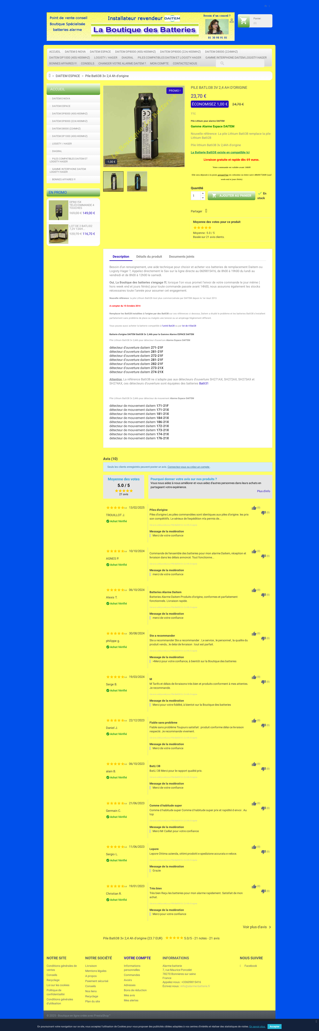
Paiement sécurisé (96, 981)
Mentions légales (95, 970)
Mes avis (129, 995)
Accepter (274, 1026)
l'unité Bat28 (168, 325)
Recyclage (53, 980)
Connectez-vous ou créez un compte (189, 466)
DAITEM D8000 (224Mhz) (221, 51)
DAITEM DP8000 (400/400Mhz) (135, 51)
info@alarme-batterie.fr (195, 986)
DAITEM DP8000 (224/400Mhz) (180, 51)
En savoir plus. (257, 1026)
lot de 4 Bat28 (189, 325)
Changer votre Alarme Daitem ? (122, 63)
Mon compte (159, 63)
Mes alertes (131, 1000)
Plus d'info (263, 491)
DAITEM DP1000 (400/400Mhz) (69, 57)
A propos (91, 976)
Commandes (132, 975)
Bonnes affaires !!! (63, 63)
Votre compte (137, 958)
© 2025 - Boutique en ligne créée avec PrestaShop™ (79, 1015)
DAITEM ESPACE (100, 51)
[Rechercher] (240, 63)
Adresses (129, 985)
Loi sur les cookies (58, 985)
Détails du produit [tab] (149, 256)
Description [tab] (121, 256)
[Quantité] (196, 195)
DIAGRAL (127, 57)
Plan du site (92, 1001)
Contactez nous (185, 63)
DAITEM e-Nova (75, 51)
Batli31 (204, 383)
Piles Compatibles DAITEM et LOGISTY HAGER (169, 57)
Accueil (55, 51)
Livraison (91, 965)
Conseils (87, 63)
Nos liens (91, 991)
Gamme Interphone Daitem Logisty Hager (236, 57)
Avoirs (128, 980)
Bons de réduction (135, 990)
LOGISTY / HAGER (105, 57)
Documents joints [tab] (181, 256)
